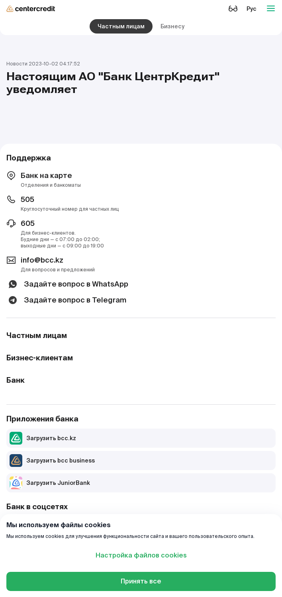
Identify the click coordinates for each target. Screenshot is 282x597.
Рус (252, 8)
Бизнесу (172, 26)
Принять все (141, 581)
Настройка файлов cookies (141, 555)
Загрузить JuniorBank (50, 482)
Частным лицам (121, 26)
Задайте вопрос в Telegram (66, 300)
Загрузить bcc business (52, 460)
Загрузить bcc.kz (43, 438)
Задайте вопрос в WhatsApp (67, 284)
